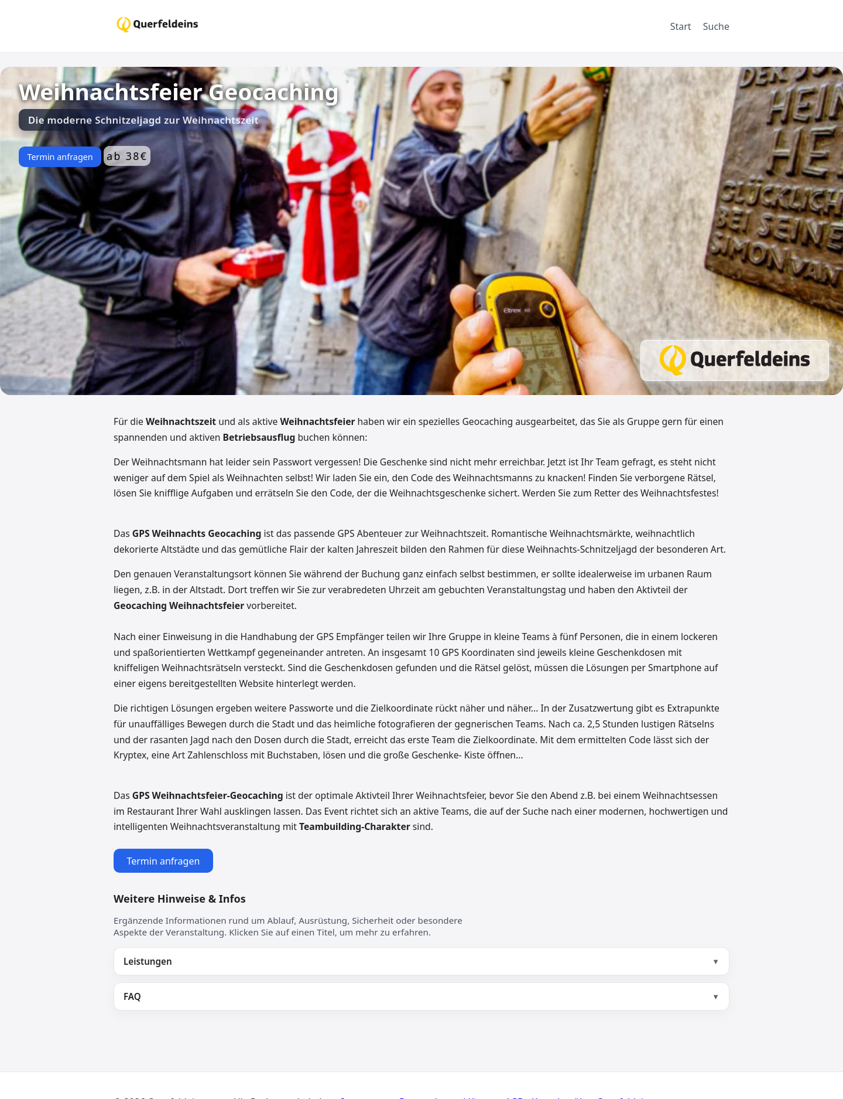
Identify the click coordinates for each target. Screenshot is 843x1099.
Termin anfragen (59, 156)
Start (680, 26)
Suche (716, 26)
